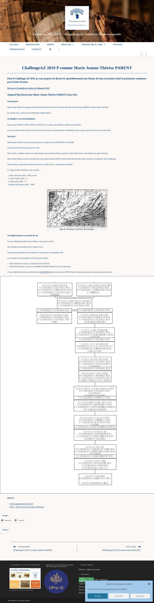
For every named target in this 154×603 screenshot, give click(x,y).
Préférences (140, 596)
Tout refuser (119, 596)
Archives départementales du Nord (21, 504)
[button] (149, 584)
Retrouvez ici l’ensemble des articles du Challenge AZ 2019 (28, 88)
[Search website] (143, 54)
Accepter (97, 596)
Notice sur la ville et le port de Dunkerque (30, 507)
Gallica (12, 507)
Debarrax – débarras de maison (89, 569)
